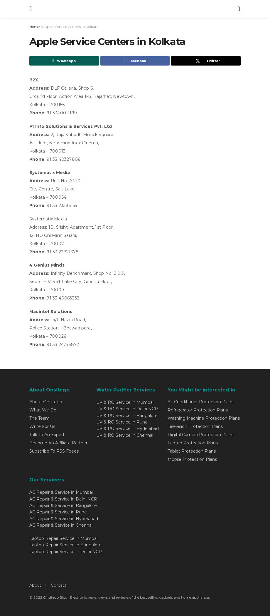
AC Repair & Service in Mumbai (61, 492)
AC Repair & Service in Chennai (60, 525)
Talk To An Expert (47, 434)
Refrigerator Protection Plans (198, 410)
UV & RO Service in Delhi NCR (127, 408)
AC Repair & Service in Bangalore (63, 505)
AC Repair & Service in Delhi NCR (63, 499)
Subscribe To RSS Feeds (54, 451)
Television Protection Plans (195, 426)
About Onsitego (45, 401)
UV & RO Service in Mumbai (124, 402)
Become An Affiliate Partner (58, 443)
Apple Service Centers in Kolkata (71, 26)
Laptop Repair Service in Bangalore (65, 545)
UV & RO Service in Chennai (124, 435)
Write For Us (42, 426)
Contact (58, 585)
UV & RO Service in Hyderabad (127, 428)
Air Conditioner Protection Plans (200, 401)
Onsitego (51, 597)
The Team (39, 418)
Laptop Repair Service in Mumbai (63, 538)
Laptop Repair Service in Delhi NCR (65, 551)
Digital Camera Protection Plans (200, 434)
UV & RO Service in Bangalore (127, 415)
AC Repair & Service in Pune (58, 512)
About (35, 585)
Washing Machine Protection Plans (204, 418)
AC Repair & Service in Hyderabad (63, 518)
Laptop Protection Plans (193, 443)
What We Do (42, 410)
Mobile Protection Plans (192, 459)
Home (34, 26)
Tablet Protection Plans (192, 451)
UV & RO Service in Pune (122, 422)
